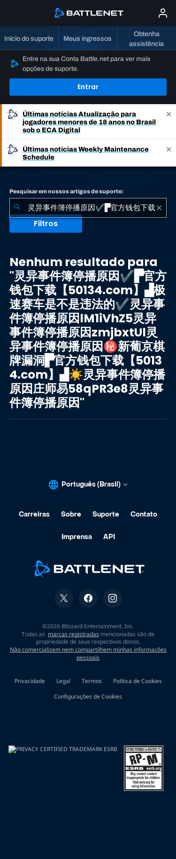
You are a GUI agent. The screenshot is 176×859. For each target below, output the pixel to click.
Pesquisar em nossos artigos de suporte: (66, 191)
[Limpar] (159, 208)
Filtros (46, 223)
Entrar (88, 86)
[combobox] (88, 208)
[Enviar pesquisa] (16, 208)
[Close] (169, 121)
